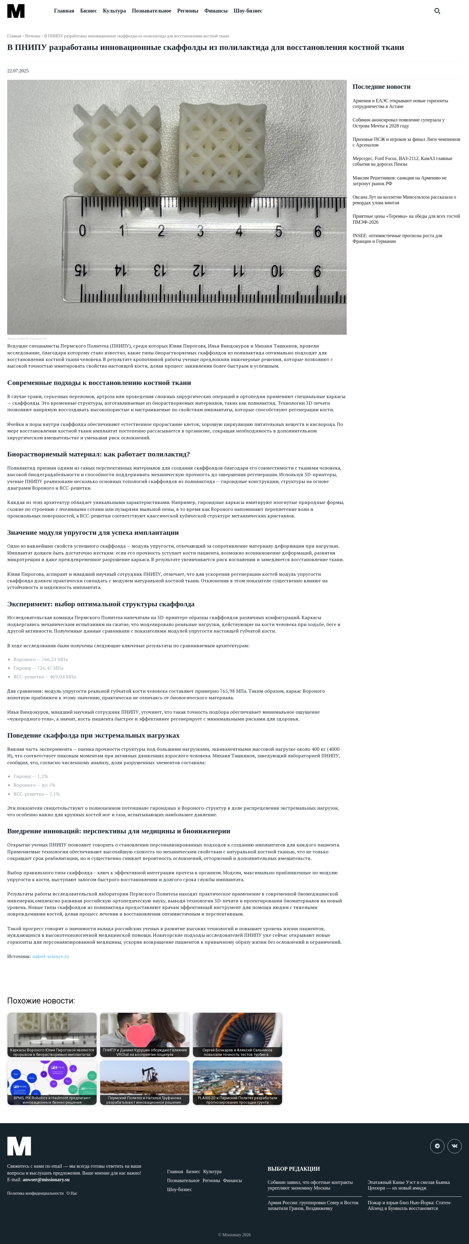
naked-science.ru (50, 956)
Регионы (32, 36)
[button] (437, 10)
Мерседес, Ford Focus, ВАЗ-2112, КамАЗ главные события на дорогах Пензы (403, 161)
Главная (14, 36)
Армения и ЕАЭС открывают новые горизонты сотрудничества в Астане (400, 104)
